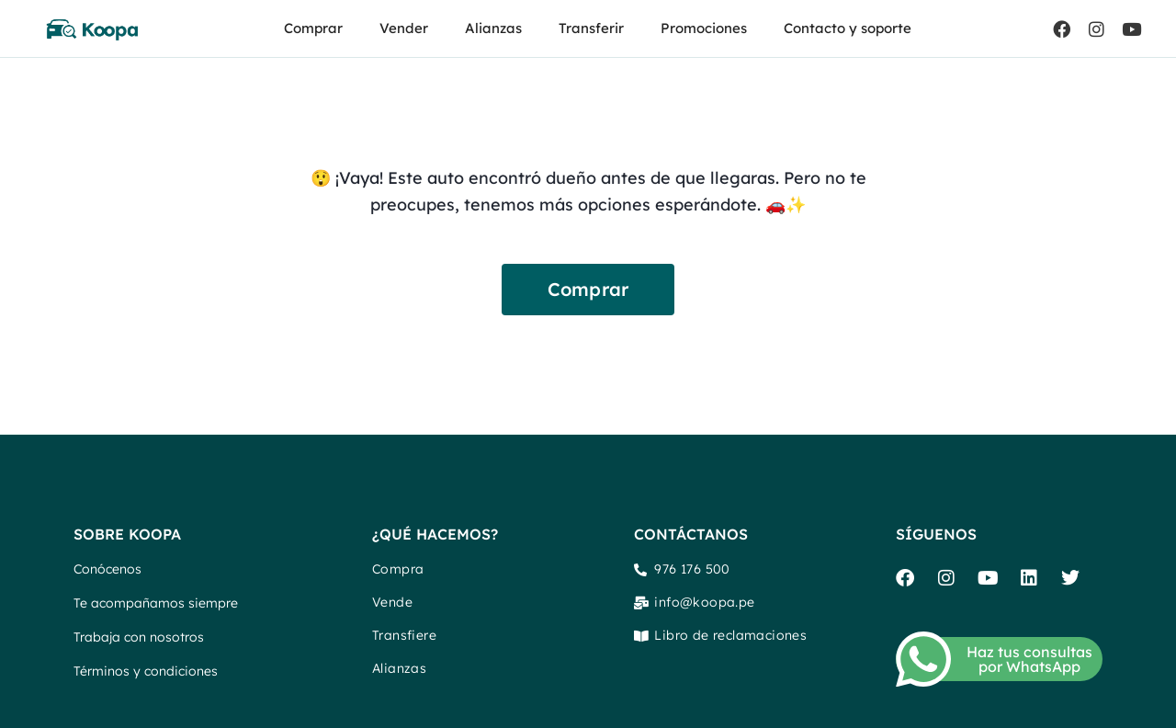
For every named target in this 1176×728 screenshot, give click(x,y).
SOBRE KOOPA (127, 534)
